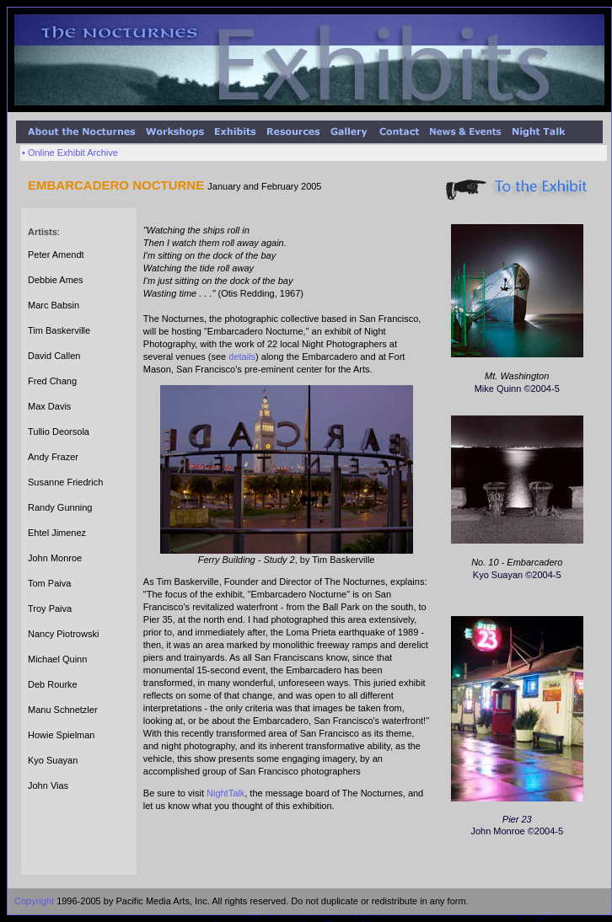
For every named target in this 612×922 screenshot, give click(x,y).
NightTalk (225, 793)
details (241, 356)
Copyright (34, 901)
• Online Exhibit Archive (70, 152)
